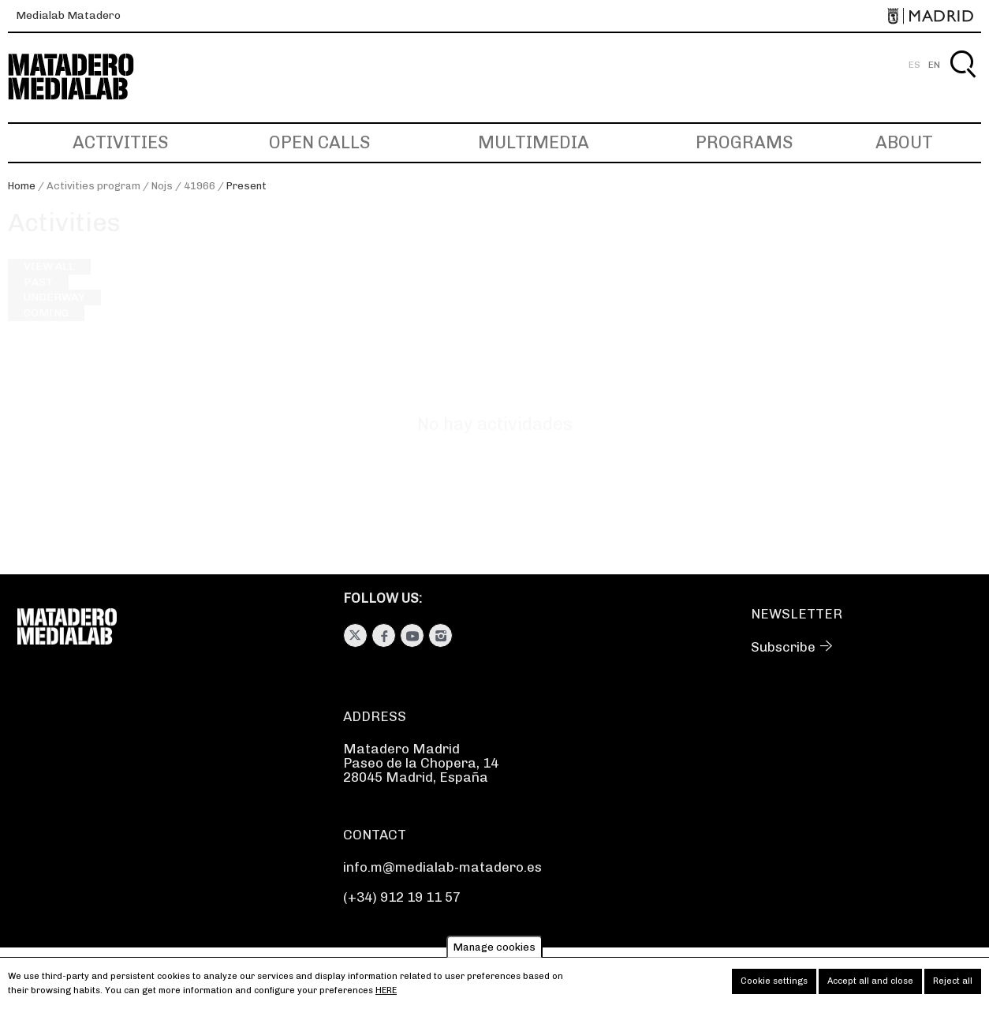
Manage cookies (494, 953)
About (904, 142)
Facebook (383, 635)
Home (21, 186)
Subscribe (783, 647)
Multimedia (533, 142)
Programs (744, 142)
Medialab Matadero (68, 15)
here (386, 996)
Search (962, 82)
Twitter (355, 635)
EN (934, 64)
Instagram (440, 635)
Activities (120, 142)
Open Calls (319, 142)
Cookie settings (774, 986)
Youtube (412, 635)
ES (914, 64)
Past (38, 296)
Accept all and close (870, 986)
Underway (54, 311)
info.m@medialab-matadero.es (442, 867)
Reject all (952, 986)
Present (246, 186)
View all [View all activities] (49, 281)
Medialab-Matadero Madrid (85, 77)
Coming (46, 327)
